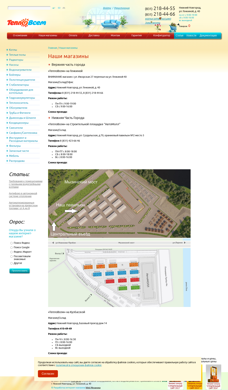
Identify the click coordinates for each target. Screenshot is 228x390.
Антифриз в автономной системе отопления (23, 195)
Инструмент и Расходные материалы (23, 139)
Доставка (94, 35)
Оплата (73, 35)
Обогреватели (18, 107)
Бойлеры (14, 74)
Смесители (16, 127)
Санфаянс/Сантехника (23, 132)
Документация (208, 35)
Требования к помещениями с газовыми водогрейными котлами (25, 184)
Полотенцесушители (22, 79)
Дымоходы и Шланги (22, 117)
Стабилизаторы (19, 84)
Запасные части (19, 150)
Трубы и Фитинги (19, 112)
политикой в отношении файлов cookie (79, 365)
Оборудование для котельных (21, 91)
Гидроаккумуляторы (22, 97)
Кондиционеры (18, 122)
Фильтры (15, 145)
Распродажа (17, 160)
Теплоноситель (18, 102)
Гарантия (136, 35)
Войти (107, 8)
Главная (52, 47)
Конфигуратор (161, 35)
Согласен (48, 373)
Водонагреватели (20, 69)
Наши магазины (48, 35)
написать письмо (158, 19)
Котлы (13, 49)
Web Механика (93, 387)
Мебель (14, 155)
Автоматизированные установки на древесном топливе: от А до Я (23, 205)
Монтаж (115, 35)
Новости (191, 35)
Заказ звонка (152, 22)
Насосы (14, 64)
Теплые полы (17, 54)
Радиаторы (16, 59)
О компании (20, 35)
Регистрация (121, 8)
